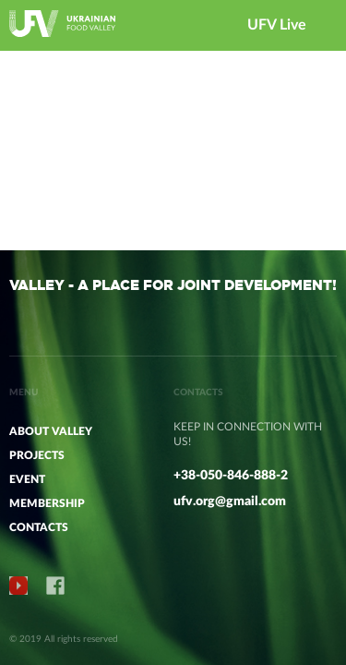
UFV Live (276, 25)
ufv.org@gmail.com (229, 501)
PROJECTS (37, 455)
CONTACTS (38, 527)
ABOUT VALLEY (50, 431)
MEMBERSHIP (47, 503)
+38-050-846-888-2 (230, 475)
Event (27, 479)
